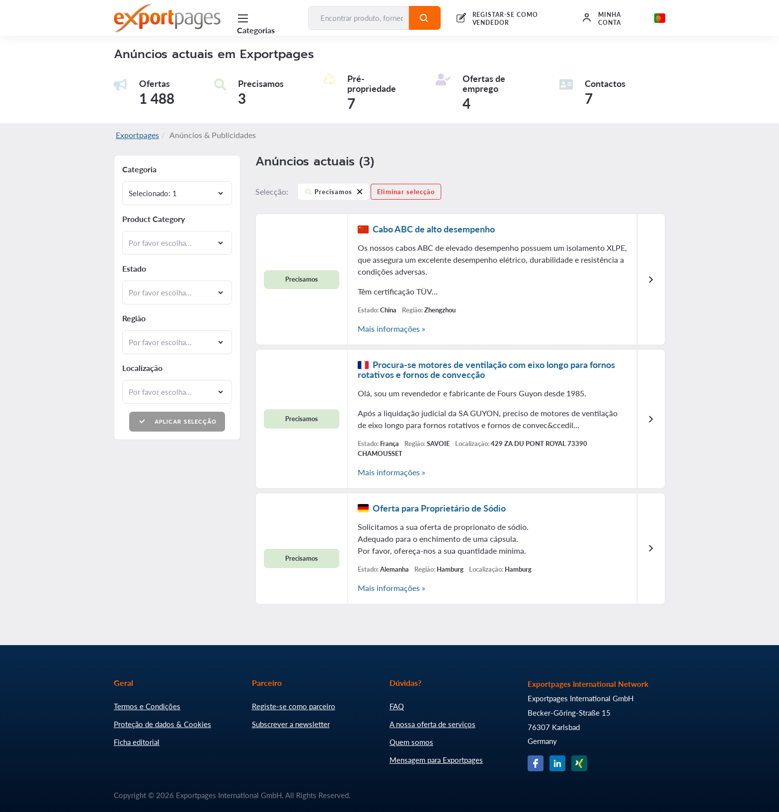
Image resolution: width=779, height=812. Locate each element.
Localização (142, 368)
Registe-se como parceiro (293, 706)
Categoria (139, 169)
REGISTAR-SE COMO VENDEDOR (505, 18)
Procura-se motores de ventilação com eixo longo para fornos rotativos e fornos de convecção (486, 369)
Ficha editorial (136, 742)
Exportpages (137, 135)
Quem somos (411, 742)
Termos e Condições (147, 706)
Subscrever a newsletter (291, 724)
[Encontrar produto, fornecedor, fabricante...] (358, 18)
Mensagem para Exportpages (436, 759)
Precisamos (333, 193)
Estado (134, 269)
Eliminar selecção (406, 192)
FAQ (397, 706)
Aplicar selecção (177, 421)
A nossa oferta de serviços (432, 724)
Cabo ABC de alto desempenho (434, 228)
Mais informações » (391, 328)
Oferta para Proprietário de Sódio (439, 508)
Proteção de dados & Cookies (162, 724)
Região (134, 318)
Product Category (153, 219)
